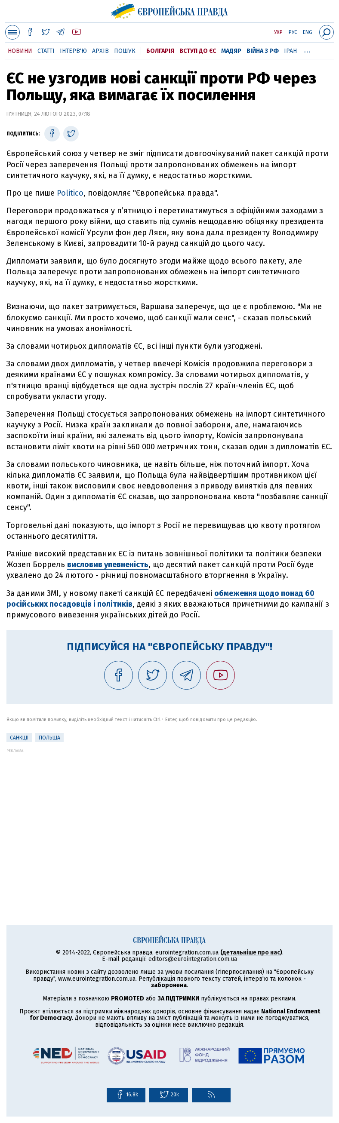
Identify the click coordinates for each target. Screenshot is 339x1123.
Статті (46, 51)
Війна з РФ (263, 51)
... (307, 49)
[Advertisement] (169, 813)
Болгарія (160, 51)
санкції (19, 738)
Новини (20, 51)
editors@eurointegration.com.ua (192, 959)
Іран (290, 51)
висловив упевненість (107, 564)
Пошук (125, 51)
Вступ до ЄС (197, 51)
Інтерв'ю (73, 51)
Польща (49, 738)
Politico (70, 193)
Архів (100, 51)
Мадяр (231, 51)
